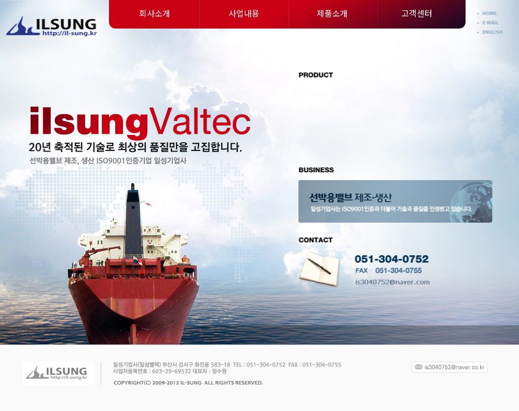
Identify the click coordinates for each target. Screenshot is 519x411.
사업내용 (244, 13)
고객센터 (416, 13)
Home (491, 13)
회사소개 (154, 13)
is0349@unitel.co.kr (392, 283)
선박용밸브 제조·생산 (395, 201)
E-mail (491, 23)
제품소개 (332, 13)
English (491, 32)
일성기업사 (52, 25)
